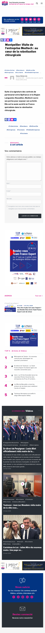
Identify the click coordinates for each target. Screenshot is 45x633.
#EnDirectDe (30, 70)
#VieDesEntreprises (32, 72)
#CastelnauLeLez (9, 541)
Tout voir (39, 296)
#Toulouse (29, 499)
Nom (8, 183)
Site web (9, 198)
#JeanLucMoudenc (18, 501)
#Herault (20, 541)
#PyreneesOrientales (10, 445)
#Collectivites (10, 70)
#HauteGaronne (8, 499)
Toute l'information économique (21, 3)
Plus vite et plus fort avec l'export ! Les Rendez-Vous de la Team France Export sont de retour (29, 310)
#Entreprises (9, 72)
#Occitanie (19, 72)
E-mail (8, 191)
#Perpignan (25, 442)
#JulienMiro (16, 544)
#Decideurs (20, 70)
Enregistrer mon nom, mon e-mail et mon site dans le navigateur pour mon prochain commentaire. (24, 207)
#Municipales (34, 445)
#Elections (7, 501)
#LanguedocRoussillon (11, 442)
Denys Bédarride (21, 76)
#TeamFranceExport (12, 303)
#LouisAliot (24, 445)
